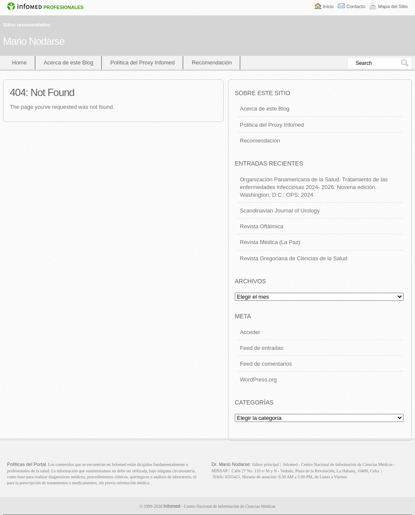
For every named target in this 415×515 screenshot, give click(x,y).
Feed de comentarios (266, 364)
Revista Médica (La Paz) (270, 242)
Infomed (171, 506)
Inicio (328, 6)
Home (19, 62)
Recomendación (212, 62)
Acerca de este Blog (68, 62)
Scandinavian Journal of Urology (280, 210)
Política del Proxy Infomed (142, 62)
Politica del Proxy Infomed (272, 125)
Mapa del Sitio (393, 6)
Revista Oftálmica (261, 226)
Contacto (355, 6)
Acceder (250, 332)
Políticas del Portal (26, 464)
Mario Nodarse (33, 41)
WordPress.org (258, 379)
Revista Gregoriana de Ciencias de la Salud (293, 258)
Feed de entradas (261, 348)
